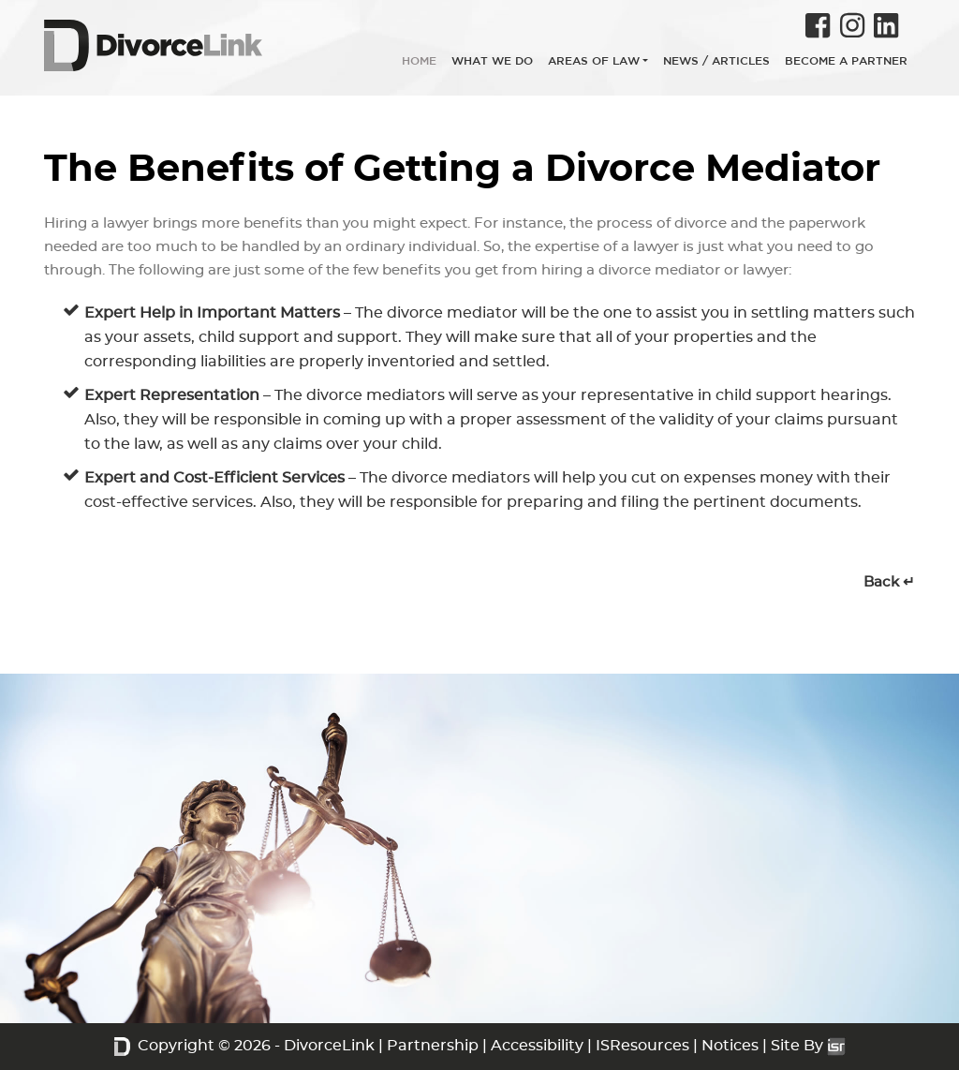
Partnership (433, 1045)
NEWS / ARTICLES (716, 60)
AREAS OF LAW (594, 60)
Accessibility (537, 1045)
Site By (808, 1045)
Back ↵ (889, 582)
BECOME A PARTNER (846, 60)
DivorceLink (329, 1045)
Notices (730, 1045)
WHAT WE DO (492, 60)
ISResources (642, 1045)
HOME (419, 60)
